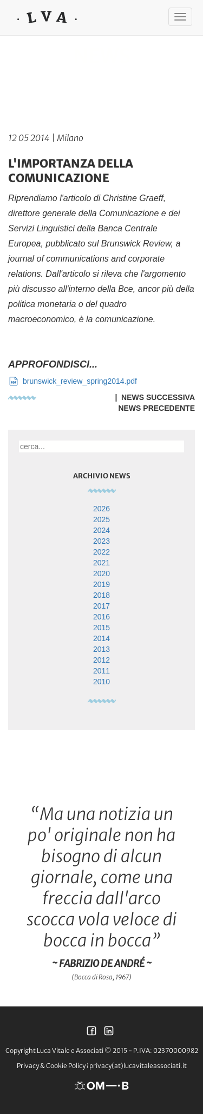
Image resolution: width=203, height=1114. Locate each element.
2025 (101, 519)
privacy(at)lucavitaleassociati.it (138, 1066)
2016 (101, 616)
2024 (101, 530)
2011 (101, 670)
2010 (101, 681)
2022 (101, 552)
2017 (101, 606)
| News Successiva (153, 397)
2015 (101, 627)
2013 (101, 649)
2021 (101, 562)
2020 (101, 573)
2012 (101, 660)
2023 (101, 541)
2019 (101, 584)
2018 (101, 595)
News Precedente (156, 408)
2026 (101, 508)
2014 (101, 638)
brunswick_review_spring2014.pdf (72, 381)
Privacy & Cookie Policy (51, 1066)
